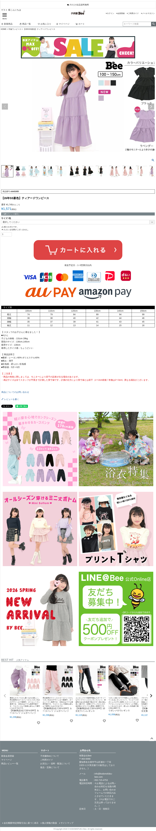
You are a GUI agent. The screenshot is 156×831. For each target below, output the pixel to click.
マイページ (62, 24)
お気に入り (44, 24)
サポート (45, 750)
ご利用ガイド (133, 13)
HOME (3, 29)
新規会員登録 (7, 756)
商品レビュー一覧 (9, 763)
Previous (5, 106)
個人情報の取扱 (49, 823)
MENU (5, 750)
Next (151, 106)
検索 (153, 24)
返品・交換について (49, 767)
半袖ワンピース (14, 29)
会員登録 (121, 13)
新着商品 (6, 24)
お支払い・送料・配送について (55, 763)
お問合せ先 (85, 750)
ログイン (110, 13)
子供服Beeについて (49, 756)
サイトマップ (67, 823)
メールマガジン (148, 13)
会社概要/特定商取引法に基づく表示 (21, 823)
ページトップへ (151, 738)
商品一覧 (25, 24)
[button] (5, 695)
